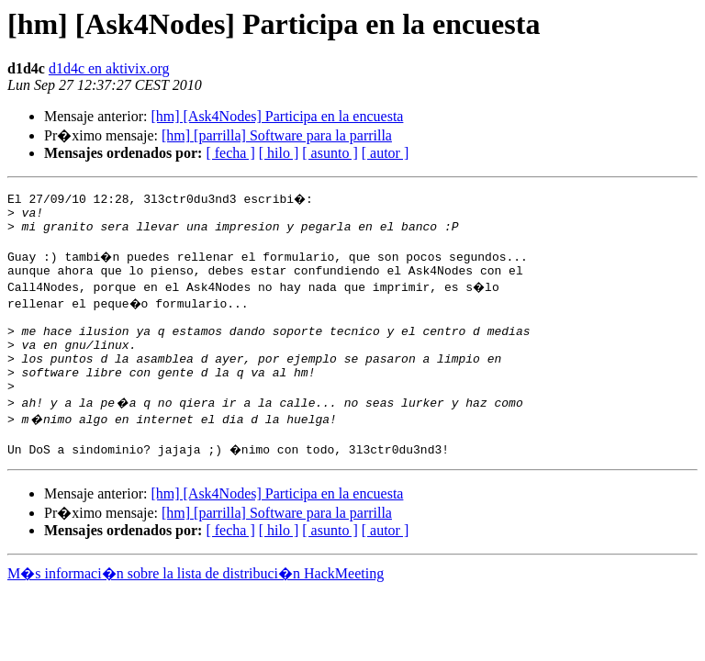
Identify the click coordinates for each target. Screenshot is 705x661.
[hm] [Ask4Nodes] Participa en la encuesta (277, 116)
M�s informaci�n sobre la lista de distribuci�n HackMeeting (195, 603)
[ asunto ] (329, 153)
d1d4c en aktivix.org (109, 68)
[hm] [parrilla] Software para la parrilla (277, 135)
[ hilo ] (279, 153)
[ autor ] (385, 153)
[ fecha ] (230, 153)
